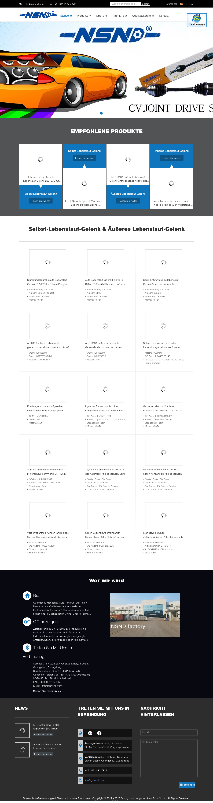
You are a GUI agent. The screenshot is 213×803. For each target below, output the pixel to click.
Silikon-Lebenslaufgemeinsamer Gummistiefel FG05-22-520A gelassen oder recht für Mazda (105, 537)
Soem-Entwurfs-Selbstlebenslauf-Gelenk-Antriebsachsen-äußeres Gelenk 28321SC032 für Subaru (161, 284)
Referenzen (171, 3)
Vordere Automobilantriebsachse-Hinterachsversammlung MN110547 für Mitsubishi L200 (46, 473)
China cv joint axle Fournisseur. (74, 798)
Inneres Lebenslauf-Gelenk (172, 150)
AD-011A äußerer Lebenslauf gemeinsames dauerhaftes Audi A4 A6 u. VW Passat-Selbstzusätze (48, 347)
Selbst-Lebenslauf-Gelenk (40, 193)
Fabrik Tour (120, 15)
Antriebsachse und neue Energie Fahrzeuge (47, 746)
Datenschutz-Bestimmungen (39, 798)
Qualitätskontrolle (143, 15)
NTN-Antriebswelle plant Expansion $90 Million (46, 726)
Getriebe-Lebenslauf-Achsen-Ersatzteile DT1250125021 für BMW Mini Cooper (162, 410)
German (189, 3)
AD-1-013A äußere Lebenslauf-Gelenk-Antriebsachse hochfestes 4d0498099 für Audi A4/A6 (128, 179)
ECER (115, 801)
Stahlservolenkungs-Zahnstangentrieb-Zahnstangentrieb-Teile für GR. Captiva (163, 537)
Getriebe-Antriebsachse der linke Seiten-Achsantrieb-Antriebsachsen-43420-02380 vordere (162, 473)
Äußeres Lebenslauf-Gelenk (128, 193)
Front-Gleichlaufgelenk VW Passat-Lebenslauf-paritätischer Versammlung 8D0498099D (84, 203)
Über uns (102, 15)
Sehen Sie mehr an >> (47, 691)
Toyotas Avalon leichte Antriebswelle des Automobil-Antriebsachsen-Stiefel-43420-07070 (106, 473)
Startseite (66, 15)
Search (145, 3)
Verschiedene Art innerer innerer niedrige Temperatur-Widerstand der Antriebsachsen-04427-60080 (172, 203)
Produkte (82, 15)
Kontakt (163, 15)
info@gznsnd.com (34, 3)
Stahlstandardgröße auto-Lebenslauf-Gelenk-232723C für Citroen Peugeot (41, 179)
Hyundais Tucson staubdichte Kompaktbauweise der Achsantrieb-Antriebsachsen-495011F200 (104, 410)
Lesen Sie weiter (41, 200)
